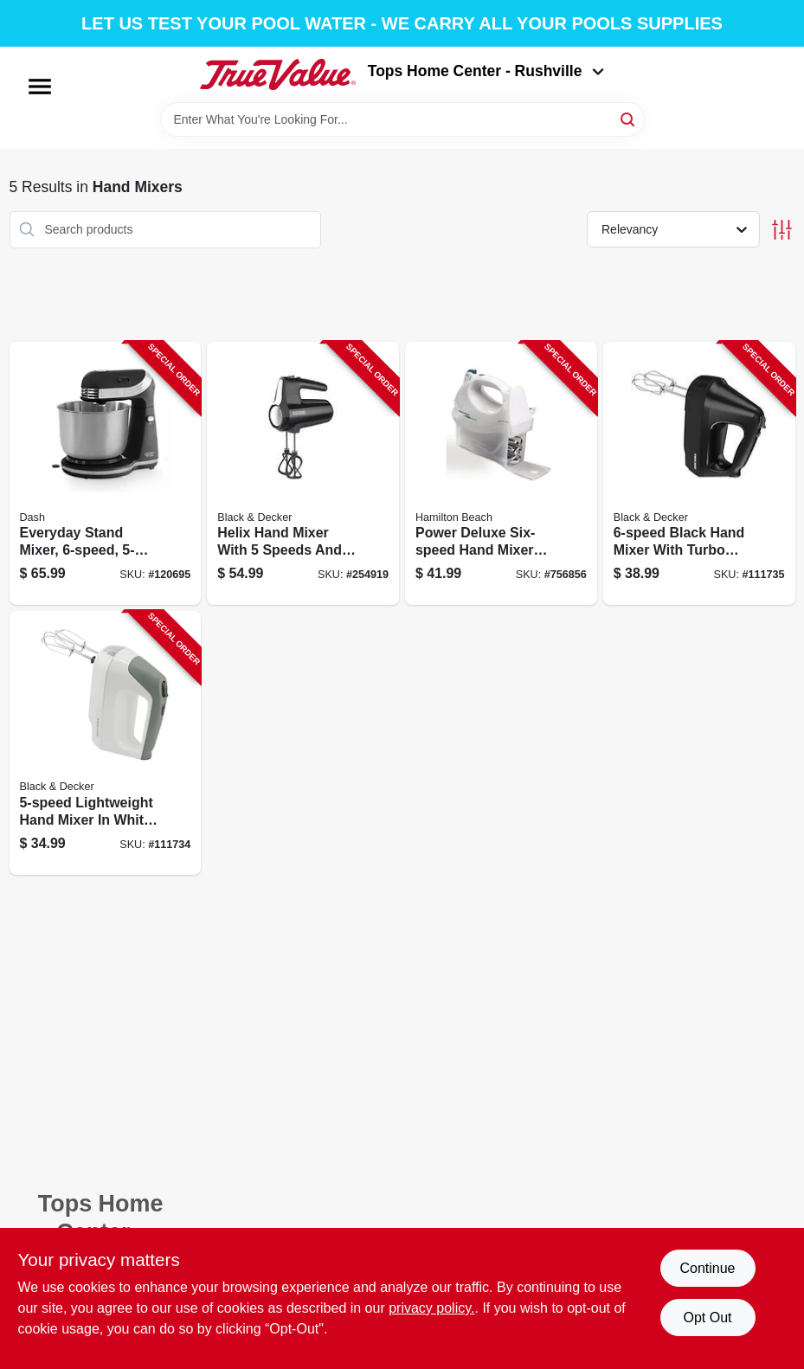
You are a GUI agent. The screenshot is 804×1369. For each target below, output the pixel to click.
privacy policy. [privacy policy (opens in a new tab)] (431, 1308)
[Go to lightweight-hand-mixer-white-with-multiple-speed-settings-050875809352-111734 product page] (106, 743)
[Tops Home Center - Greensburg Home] (278, 74)
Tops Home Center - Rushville (486, 71)
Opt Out (707, 1317)
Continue (707, 1268)
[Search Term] (402, 119)
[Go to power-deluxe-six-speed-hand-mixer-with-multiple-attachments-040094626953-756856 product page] (501, 474)
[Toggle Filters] (782, 230)
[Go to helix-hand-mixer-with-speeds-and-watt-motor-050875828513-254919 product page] (303, 474)
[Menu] (40, 86)
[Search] (628, 118)
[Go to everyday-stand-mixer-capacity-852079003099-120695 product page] (106, 474)
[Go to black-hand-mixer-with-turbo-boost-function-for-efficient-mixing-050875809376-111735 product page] (699, 474)
